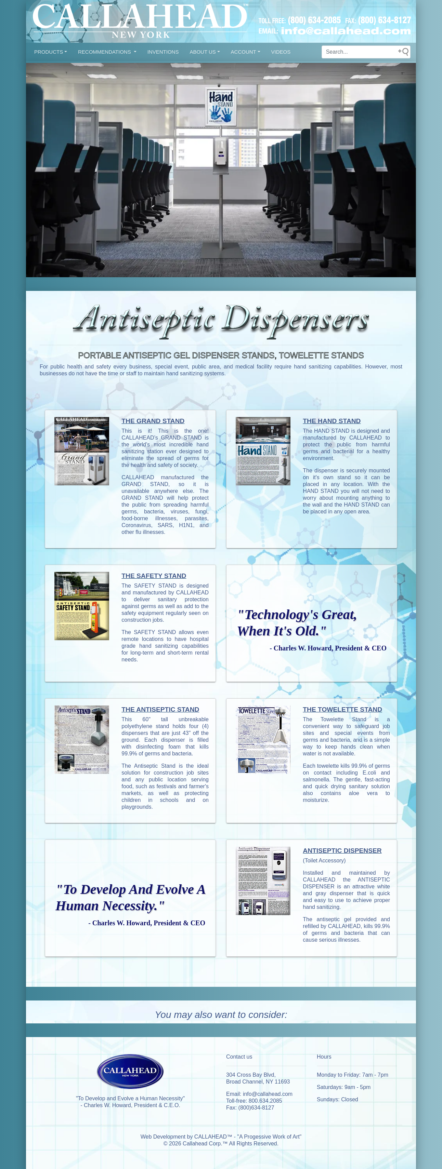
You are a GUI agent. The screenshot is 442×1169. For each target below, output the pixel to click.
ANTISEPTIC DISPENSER (342, 850)
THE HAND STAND (332, 421)
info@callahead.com (267, 1094)
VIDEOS (281, 52)
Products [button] (48, 52)
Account (243, 52)
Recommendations (105, 52)
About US (203, 52)
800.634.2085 (265, 1101)
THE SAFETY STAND (153, 575)
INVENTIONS (163, 52)
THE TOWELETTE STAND (342, 709)
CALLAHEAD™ (213, 1137)
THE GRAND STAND (152, 421)
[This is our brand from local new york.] (130, 1074)
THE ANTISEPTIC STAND (160, 709)
